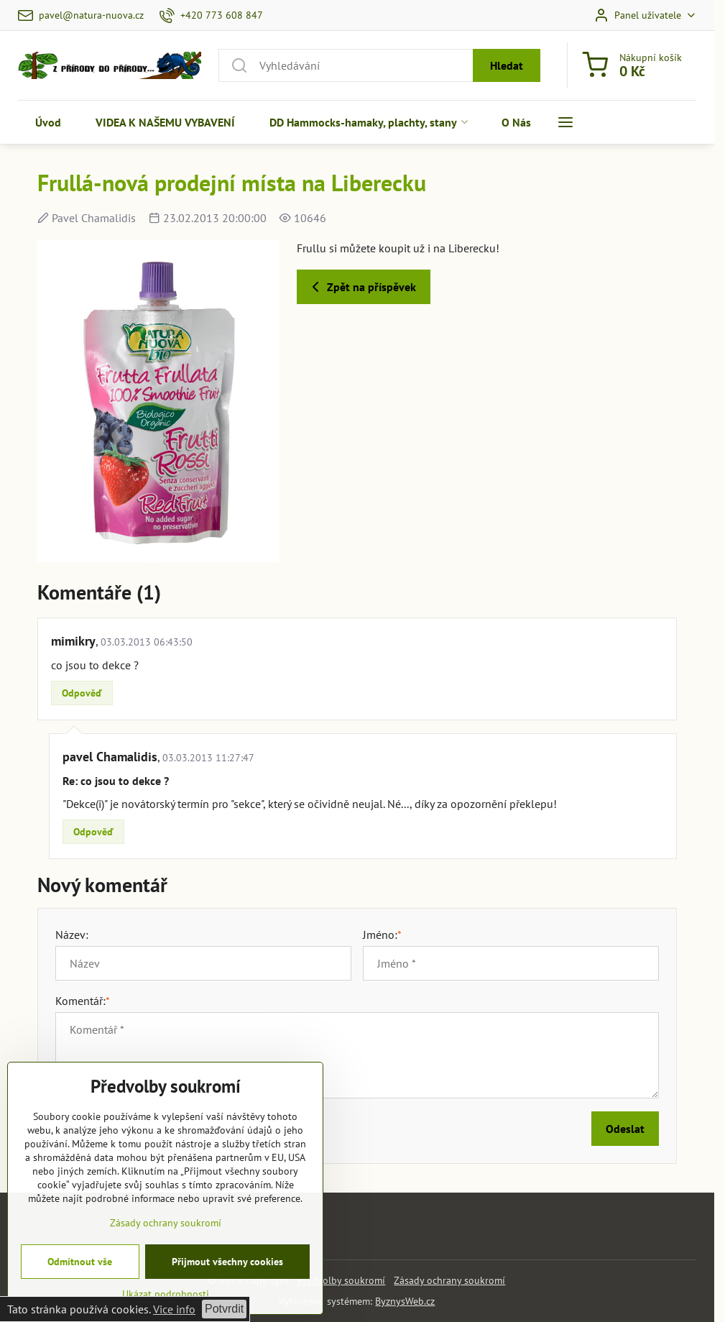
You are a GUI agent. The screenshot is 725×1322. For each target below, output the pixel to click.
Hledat (506, 65)
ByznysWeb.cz (405, 1301)
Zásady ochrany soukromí (449, 1280)
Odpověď (82, 693)
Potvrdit (224, 1309)
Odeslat (625, 1128)
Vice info (174, 1309)
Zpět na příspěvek (361, 286)
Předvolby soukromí (341, 1280)
